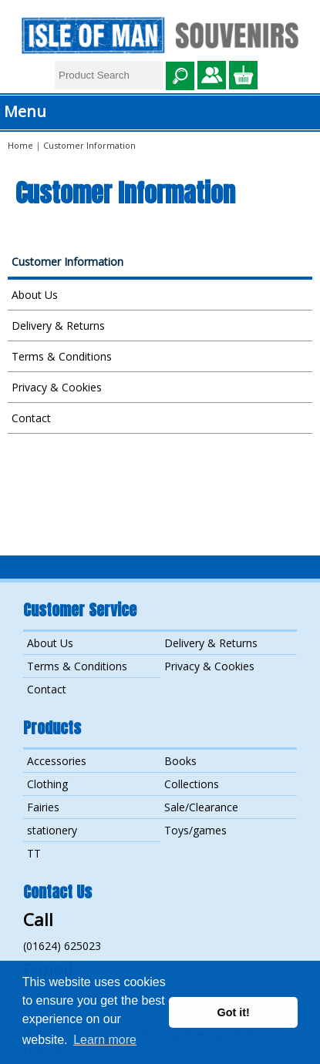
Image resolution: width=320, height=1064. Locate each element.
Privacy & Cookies (57, 387)
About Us (35, 294)
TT (34, 853)
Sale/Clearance (201, 807)
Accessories (56, 761)
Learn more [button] (104, 1039)
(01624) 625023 (62, 945)
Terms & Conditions (62, 356)
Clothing (47, 784)
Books (180, 761)
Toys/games (195, 830)
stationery (52, 830)
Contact (31, 418)
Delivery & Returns (58, 325)
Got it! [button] (233, 1012)
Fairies (43, 807)
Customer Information (67, 261)
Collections (191, 784)
